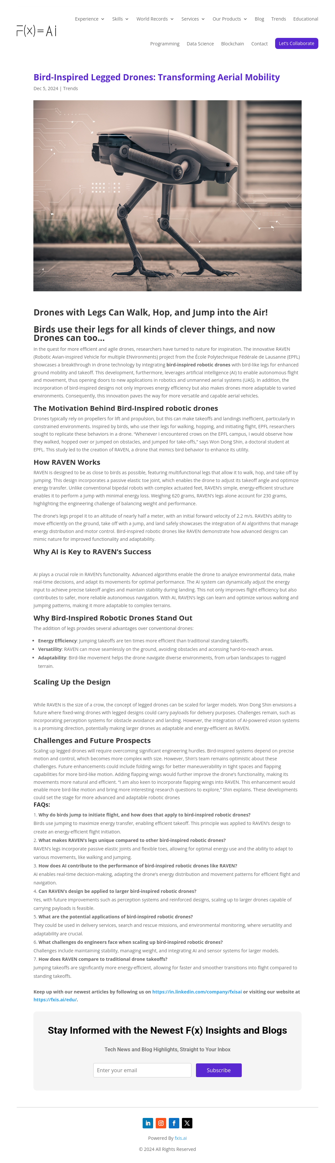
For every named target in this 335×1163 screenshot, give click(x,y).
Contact (259, 43)
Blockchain (232, 43)
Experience (86, 19)
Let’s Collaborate (296, 43)
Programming (164, 43)
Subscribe (219, 1070)
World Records (152, 19)
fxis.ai (181, 1138)
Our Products (227, 19)
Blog (259, 19)
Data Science (200, 43)
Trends (278, 19)
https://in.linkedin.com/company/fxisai (197, 992)
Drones (48, 312)
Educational (305, 19)
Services (190, 19)
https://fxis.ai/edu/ (55, 999)
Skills (117, 19)
